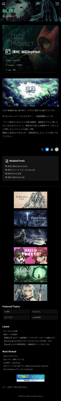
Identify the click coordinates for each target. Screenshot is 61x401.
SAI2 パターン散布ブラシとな (13, 359)
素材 (14, 70)
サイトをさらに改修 (10, 331)
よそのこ (38, 311)
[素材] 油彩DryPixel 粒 (16, 177)
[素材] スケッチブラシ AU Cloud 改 (21, 170)
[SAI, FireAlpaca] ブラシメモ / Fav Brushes (18, 369)
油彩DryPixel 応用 (14, 173)
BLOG (9, 10)
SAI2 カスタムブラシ (10, 356)
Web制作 (38, 317)
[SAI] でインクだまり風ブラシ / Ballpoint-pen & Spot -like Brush (25, 366)
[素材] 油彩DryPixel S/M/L (17, 166)
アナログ (9, 317)
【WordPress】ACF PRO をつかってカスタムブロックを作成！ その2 (27, 341)
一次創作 (19, 65)
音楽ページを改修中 (10, 334)
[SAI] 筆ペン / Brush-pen (12, 363)
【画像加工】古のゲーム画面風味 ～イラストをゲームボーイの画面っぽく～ (30, 338)
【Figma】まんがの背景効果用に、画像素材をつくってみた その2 (26, 344)
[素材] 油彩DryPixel (26, 51)
